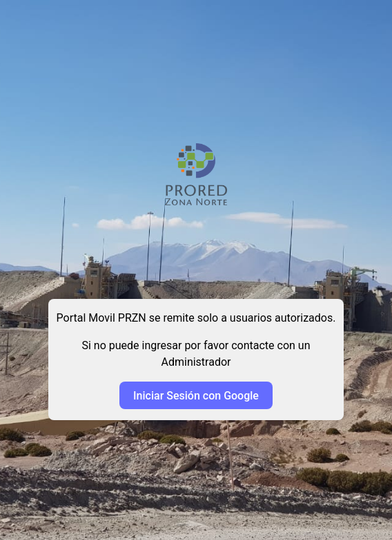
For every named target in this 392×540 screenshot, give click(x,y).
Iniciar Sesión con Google (196, 395)
